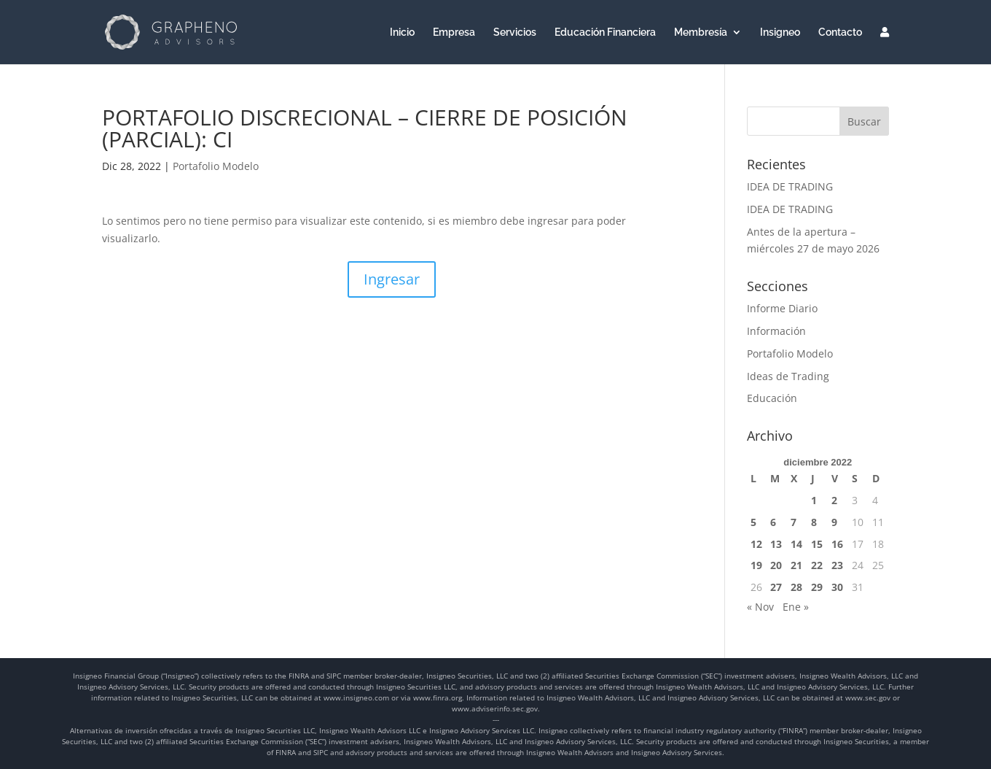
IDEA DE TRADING (790, 186)
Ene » (796, 607)
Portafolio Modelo (216, 166)
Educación (772, 398)
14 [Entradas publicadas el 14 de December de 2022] (796, 544)
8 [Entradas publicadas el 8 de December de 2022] (814, 522)
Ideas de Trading (788, 376)
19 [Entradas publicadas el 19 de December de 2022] (756, 565)
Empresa (454, 32)
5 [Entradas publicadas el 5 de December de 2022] (753, 522)
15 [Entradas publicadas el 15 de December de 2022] (817, 544)
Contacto (840, 32)
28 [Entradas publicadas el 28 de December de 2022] (796, 587)
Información (776, 331)
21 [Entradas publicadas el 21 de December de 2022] (796, 565)
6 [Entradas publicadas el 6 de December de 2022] (773, 522)
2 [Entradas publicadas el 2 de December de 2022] (834, 500)
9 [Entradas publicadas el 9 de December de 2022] (834, 522)
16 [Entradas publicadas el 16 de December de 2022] (837, 544)
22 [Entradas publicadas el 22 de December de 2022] (817, 565)
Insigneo (780, 32)
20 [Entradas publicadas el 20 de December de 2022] (776, 565)
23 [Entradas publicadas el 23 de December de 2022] (837, 565)
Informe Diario (782, 308)
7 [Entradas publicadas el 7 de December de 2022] (793, 522)
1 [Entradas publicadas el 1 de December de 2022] (814, 500)
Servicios (514, 32)
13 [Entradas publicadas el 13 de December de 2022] (776, 544)
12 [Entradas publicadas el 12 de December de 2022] (756, 544)
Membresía (700, 32)
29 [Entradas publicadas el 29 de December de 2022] (817, 587)
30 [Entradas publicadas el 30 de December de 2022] (837, 587)
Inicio (402, 32)
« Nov (760, 607)
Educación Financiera (605, 32)
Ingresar (392, 279)
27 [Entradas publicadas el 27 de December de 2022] (776, 587)
